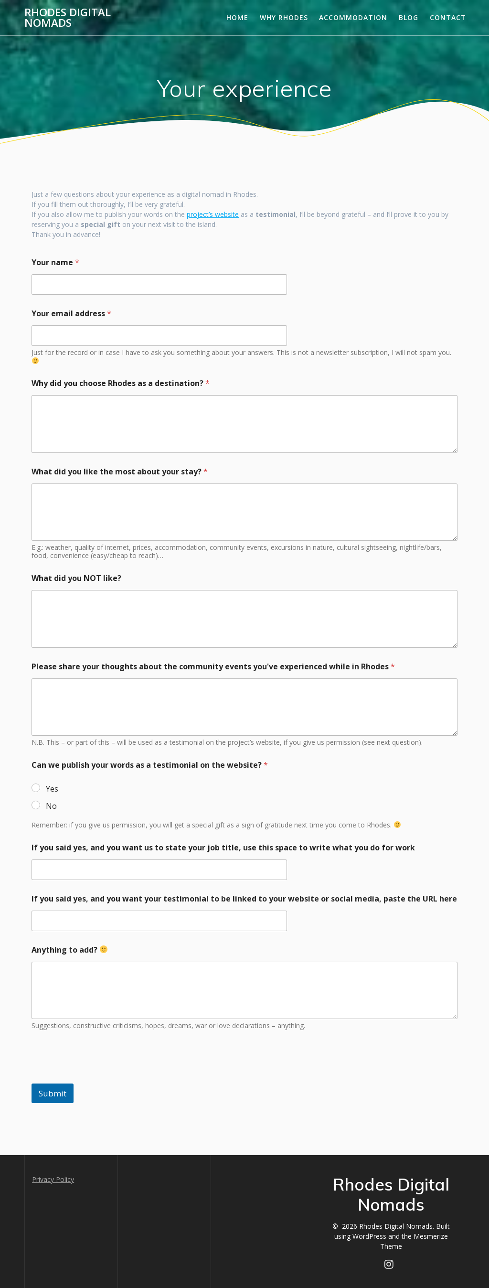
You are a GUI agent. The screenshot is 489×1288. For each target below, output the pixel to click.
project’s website (213, 214)
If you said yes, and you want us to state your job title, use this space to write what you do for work (223, 847)
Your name (55, 262)
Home (237, 17)
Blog (408, 17)
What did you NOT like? (76, 578)
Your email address (71, 313)
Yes (52, 789)
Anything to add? (69, 950)
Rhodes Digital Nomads (67, 18)
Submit (52, 1093)
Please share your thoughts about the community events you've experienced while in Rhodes (213, 666)
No (51, 806)
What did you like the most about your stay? (120, 471)
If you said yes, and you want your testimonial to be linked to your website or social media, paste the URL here (244, 898)
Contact (448, 17)
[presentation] (104, 1077)
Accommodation (353, 17)
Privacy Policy (53, 1179)
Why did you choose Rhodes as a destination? (121, 383)
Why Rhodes (284, 17)
